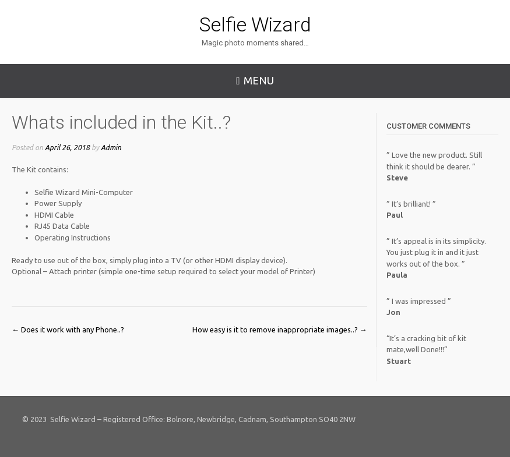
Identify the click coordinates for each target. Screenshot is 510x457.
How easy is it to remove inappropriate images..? (279, 329)
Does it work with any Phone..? (68, 329)
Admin (111, 147)
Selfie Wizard (255, 24)
